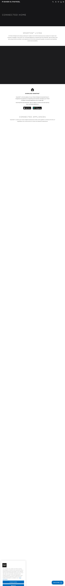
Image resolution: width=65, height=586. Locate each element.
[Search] (53, 2)
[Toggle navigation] (63, 2)
